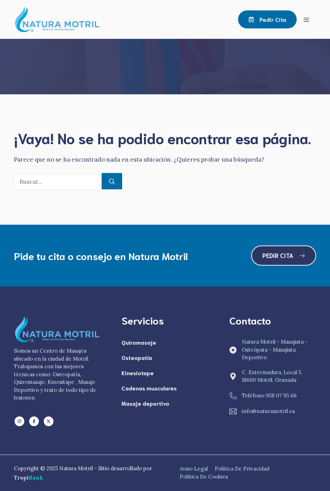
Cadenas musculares (149, 387)
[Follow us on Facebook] (34, 421)
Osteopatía (136, 357)
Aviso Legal (194, 468)
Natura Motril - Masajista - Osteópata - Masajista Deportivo (274, 349)
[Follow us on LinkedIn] (19, 421)
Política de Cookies (204, 476)
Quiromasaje (138, 342)
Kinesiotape (137, 372)
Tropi (28, 477)
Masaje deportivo (145, 403)
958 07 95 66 (281, 395)
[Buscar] (112, 181)
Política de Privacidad (242, 468)
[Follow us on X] (48, 421)
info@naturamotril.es (268, 411)
